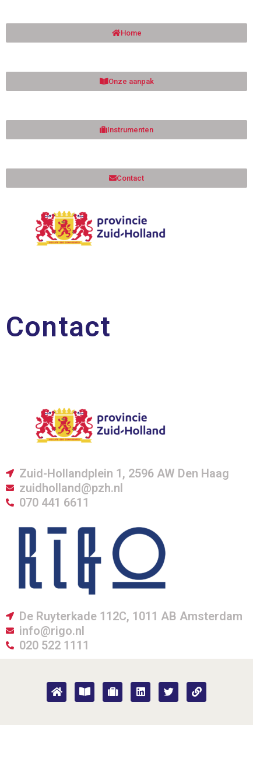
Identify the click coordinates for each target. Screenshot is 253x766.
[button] (126, 178)
